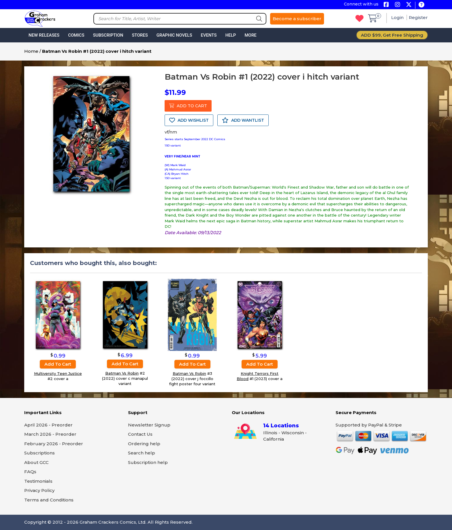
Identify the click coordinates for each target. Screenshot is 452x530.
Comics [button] (76, 35)
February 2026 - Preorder (53, 443)
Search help (141, 453)
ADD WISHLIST (189, 120)
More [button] (250, 35)
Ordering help (144, 443)
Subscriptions (39, 453)
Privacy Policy (39, 490)
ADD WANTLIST (243, 120)
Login (398, 17)
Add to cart (57, 364)
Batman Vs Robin (122, 373)
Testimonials (38, 481)
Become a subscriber (297, 18)
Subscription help (148, 462)
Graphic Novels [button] (174, 35)
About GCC (36, 462)
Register (418, 17)
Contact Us (140, 434)
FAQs (30, 471)
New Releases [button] (44, 35)
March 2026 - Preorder (50, 434)
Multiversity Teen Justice (58, 373)
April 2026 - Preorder (48, 425)
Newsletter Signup (149, 425)
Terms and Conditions (49, 500)
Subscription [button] (108, 35)
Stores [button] (140, 35)
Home (31, 51)
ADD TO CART (188, 105)
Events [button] (208, 35)
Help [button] (230, 35)
